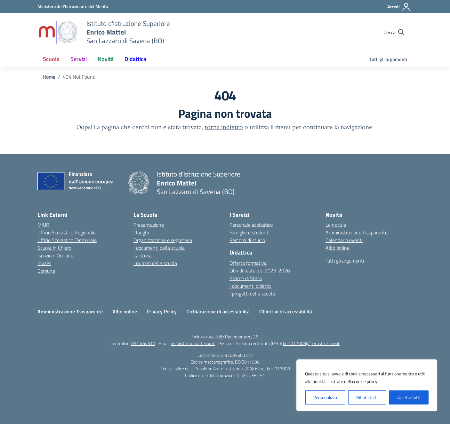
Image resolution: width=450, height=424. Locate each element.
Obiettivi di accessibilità (285, 311)
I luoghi (141, 232)
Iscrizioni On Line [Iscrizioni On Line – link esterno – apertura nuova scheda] (55, 255)
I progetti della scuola (252, 293)
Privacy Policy (162, 311)
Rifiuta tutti (367, 397)
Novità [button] (106, 59)
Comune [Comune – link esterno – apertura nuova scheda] (46, 271)
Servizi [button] (78, 59)
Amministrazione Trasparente (70, 311)
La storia (142, 255)
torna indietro (224, 127)
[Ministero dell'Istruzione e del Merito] (72, 6)
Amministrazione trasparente (356, 232)
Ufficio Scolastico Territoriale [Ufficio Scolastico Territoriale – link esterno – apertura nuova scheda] (67, 240)
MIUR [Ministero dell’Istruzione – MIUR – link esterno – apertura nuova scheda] (43, 225)
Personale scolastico (251, 225)
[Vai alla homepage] (57, 32)
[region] (366, 385)
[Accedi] (399, 6)
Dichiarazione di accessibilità (218, 311)
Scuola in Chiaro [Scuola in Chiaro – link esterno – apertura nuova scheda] (54, 248)
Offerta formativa (248, 263)
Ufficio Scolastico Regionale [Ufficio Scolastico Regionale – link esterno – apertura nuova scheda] (66, 232)
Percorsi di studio (247, 240)
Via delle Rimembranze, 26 (233, 336)
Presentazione (148, 225)
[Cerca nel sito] (394, 32)
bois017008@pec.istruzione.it (311, 343)
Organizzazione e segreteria (162, 240)
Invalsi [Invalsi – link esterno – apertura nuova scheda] (44, 263)
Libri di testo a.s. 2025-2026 (259, 270)
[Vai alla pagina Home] (49, 77)
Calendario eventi (344, 240)
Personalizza (325, 397)
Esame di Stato (245, 278)
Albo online (337, 248)
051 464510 (143, 343)
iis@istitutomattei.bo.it (193, 343)
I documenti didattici (250, 286)
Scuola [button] (51, 59)
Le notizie (335, 225)
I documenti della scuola (159, 248)
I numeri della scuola (155, 263)
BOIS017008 (247, 361)
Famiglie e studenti (249, 232)
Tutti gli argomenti (388, 59)
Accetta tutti (408, 397)
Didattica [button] (135, 59)
